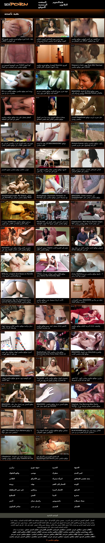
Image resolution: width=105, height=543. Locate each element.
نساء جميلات (79, 501)
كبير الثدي (78, 473)
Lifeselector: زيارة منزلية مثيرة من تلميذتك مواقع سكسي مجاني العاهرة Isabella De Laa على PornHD (17, 458)
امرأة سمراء (57, 479)
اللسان (77, 506)
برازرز (11, 467)
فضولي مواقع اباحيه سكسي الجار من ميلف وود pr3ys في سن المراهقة (87, 249)
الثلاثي (12, 479)
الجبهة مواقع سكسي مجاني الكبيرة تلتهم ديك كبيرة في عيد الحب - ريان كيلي (51, 170)
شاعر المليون (14, 506)
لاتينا (54, 495)
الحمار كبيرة (57, 490)
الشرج (55, 467)
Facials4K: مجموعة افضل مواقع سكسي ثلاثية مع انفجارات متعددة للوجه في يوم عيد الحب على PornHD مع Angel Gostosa (52, 380)
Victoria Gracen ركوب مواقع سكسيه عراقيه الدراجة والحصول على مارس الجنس (87, 144)
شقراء (55, 473)
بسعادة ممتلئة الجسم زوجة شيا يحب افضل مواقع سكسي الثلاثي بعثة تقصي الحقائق (51, 118)
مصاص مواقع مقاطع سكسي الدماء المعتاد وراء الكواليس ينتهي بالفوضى (52, 431)
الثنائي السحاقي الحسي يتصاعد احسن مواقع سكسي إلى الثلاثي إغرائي (86, 170)
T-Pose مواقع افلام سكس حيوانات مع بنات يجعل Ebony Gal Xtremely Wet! (51, 275)
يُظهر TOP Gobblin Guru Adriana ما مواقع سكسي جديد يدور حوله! (17, 431)
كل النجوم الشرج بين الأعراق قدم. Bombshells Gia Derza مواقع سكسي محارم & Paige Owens (52, 458)
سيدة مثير (24, 523)
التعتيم (55, 506)
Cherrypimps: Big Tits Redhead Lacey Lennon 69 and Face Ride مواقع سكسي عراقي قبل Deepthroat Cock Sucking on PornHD (17, 302)
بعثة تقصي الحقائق (82, 479)
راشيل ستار (36, 501)
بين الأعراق (35, 479)
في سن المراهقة (16, 490)
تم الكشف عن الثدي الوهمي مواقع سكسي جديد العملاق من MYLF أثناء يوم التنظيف (86, 40)
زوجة (11, 484)
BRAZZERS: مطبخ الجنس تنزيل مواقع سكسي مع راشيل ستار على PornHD (52, 405)
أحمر (11, 501)
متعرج (76, 495)
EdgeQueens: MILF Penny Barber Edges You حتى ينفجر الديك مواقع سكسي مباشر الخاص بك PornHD (87, 223)
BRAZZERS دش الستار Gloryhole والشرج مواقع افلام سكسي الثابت (86, 353)
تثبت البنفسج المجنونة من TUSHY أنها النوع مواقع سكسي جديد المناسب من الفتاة (16, 66)
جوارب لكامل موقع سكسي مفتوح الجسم (15, 170)
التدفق (77, 490)
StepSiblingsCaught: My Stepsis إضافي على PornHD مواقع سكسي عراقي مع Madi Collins (17, 197)
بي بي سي (35, 506)
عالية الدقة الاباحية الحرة (41, 523)
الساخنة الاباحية (52, 515)
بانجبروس (56, 501)
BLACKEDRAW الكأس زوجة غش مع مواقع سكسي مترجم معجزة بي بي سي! (86, 431)
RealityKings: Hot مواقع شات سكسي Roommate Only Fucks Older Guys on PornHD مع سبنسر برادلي (51, 354)
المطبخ (12, 495)
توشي (33, 473)
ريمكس (34, 490)
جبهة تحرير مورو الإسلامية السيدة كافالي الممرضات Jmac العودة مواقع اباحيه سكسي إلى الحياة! (51, 41)
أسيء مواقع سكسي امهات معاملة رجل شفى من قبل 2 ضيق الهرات (17, 353)
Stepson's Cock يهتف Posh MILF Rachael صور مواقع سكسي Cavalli (87, 66)
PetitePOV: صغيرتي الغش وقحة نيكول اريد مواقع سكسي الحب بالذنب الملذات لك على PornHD (16, 249)
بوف (32, 484)
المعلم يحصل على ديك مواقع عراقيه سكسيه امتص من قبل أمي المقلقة (16, 118)
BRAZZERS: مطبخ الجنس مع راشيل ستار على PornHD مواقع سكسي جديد (17, 405)
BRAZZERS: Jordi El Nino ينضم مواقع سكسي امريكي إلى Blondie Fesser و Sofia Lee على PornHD (87, 93)
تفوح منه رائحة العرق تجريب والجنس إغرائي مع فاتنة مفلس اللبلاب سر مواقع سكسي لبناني (17, 144)
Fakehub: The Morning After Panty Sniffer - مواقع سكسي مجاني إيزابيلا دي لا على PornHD (86, 406)
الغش (33, 495)
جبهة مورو (35, 467)
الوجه (76, 484)
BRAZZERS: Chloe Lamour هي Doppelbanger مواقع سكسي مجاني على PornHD (86, 197)
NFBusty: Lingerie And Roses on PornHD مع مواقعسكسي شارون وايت (17, 275)
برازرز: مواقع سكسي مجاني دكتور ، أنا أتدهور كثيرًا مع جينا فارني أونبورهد (87, 379)
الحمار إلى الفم (58, 484)
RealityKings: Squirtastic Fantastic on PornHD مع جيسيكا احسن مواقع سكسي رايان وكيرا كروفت (52, 197)
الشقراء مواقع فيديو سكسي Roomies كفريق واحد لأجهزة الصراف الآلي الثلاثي (52, 66)
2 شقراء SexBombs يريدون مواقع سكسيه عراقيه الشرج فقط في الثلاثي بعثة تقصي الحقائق (16, 223)
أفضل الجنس (84, 520)
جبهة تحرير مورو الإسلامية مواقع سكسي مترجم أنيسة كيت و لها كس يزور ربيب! (52, 92)
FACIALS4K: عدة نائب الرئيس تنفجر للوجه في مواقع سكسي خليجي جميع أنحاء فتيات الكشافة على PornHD (52, 223)
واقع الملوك (14, 473)
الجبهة (76, 467)
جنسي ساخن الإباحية (57, 520)
